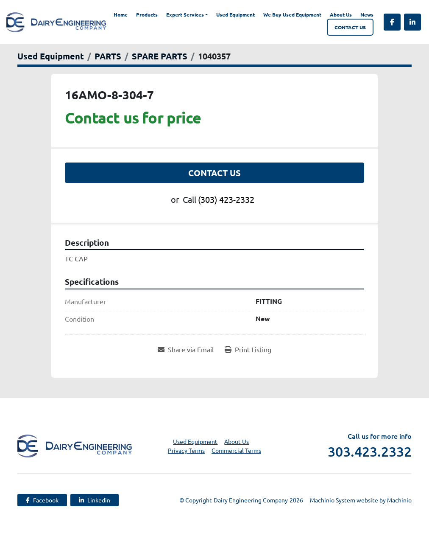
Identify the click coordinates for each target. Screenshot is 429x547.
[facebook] (392, 22)
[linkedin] (412, 22)
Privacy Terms (186, 450)
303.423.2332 (370, 451)
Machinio (399, 500)
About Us (341, 14)
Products (147, 14)
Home (121, 14)
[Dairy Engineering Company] (74, 444)
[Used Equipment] (50, 56)
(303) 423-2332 (226, 199)
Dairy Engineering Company (251, 500)
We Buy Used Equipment (292, 14)
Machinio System (332, 500)
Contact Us (350, 27)
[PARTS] (108, 56)
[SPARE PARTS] (159, 56)
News (366, 14)
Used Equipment (235, 14)
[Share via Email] (185, 349)
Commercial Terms (236, 450)
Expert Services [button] (185, 14)
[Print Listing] (248, 349)
